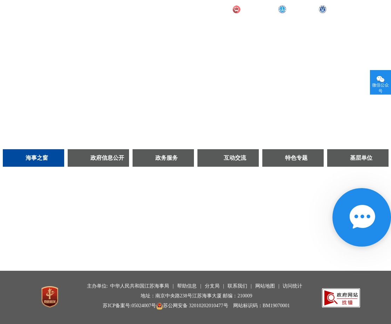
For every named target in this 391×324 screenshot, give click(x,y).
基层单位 (361, 158)
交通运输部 (255, 9)
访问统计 (292, 286)
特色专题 (296, 158)
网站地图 (265, 286)
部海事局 (298, 9)
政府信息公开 (107, 158)
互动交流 (235, 158)
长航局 (336, 9)
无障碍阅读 (365, 9)
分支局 (212, 286)
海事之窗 (37, 158)
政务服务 (166, 158)
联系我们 (237, 286)
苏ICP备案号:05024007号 (129, 305)
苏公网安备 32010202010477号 (192, 305)
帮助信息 (187, 286)
